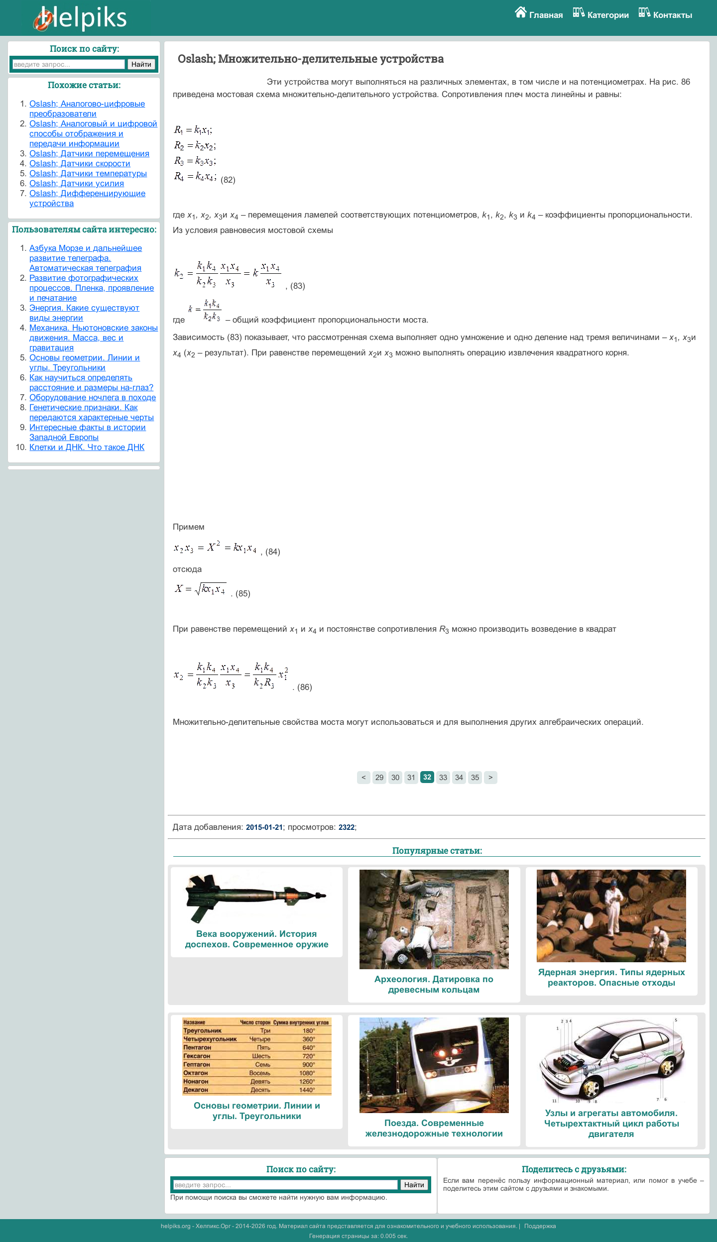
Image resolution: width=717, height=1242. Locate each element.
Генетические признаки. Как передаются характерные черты (91, 412)
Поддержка (540, 1226)
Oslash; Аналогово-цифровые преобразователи (87, 108)
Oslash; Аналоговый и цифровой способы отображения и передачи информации (93, 133)
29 (379, 777)
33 (443, 777)
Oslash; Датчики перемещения (89, 153)
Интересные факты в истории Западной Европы (87, 432)
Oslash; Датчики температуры (88, 173)
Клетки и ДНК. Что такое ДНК (86, 447)
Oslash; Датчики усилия (76, 183)
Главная (546, 15)
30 (395, 777)
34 (459, 777)
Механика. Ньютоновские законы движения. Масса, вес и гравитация (93, 337)
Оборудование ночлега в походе (92, 397)
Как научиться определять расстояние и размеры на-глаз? (91, 382)
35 (475, 777)
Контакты (673, 15)
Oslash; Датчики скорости (79, 163)
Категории (608, 15)
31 (411, 777)
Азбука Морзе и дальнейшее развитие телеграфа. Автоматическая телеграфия (85, 258)
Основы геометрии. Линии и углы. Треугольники (84, 362)
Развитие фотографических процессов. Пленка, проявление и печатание (91, 288)
